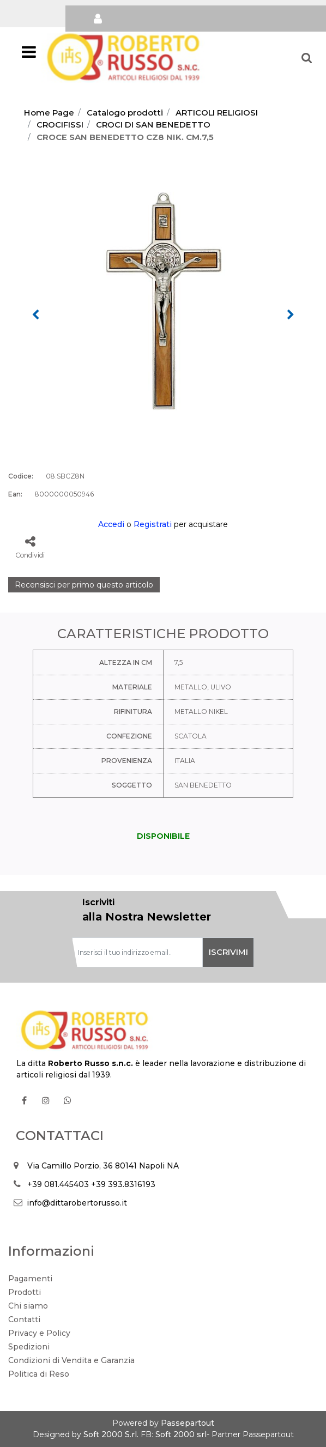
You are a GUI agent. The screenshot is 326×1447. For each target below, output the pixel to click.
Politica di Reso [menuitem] (38, 1374)
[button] (163, 302)
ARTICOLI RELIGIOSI (217, 112)
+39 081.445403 (58, 1184)
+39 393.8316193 (123, 1184)
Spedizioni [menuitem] (29, 1347)
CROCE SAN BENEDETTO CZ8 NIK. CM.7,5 (125, 137)
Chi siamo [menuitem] (28, 1306)
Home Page (49, 112)
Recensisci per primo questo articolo (84, 585)
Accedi (111, 524)
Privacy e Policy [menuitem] (39, 1333)
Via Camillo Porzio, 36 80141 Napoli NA (103, 1166)
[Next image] (290, 315)
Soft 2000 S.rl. (110, 1434)
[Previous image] (35, 315)
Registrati (153, 524)
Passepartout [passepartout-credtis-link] (187, 1423)
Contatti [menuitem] (24, 1319)
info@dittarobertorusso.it (77, 1203)
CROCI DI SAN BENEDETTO (153, 124)
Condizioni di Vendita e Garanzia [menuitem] (71, 1360)
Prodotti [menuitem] (24, 1292)
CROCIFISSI (60, 124)
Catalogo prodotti (125, 112)
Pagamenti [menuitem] (30, 1278)
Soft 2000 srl (181, 1434)
